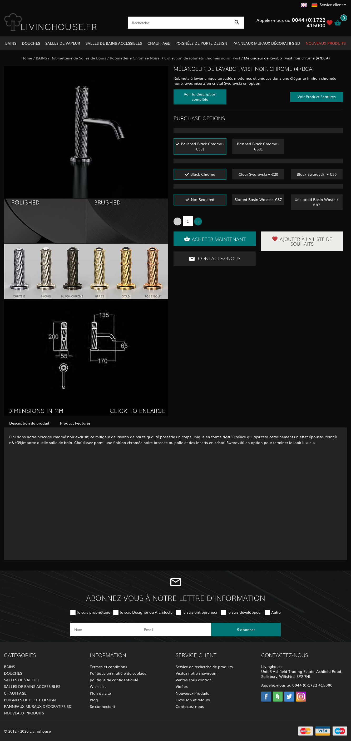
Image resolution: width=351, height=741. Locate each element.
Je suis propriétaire (93, 612)
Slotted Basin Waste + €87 (258, 199)
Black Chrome (202, 174)
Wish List (98, 686)
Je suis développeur (244, 612)
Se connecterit (102, 706)
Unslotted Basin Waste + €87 (317, 202)
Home (26, 58)
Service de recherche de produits (204, 666)
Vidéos (182, 686)
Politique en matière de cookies (118, 673)
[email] (175, 629)
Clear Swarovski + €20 (258, 174)
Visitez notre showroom (196, 673)
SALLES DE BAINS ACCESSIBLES (114, 43)
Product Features (75, 423)
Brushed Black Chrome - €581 (258, 146)
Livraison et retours (193, 699)
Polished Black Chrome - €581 (202, 146)
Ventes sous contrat (193, 679)
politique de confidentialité (114, 679)
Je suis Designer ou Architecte (146, 612)
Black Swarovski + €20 (317, 174)
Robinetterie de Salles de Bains (78, 58)
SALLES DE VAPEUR (62, 43)
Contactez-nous (214, 259)
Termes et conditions (108, 666)
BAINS (10, 43)
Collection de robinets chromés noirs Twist (202, 58)
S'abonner (246, 629)
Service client (331, 4)
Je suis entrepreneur (199, 612)
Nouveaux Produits (192, 693)
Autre (276, 612)
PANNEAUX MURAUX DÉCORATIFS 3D (266, 43)
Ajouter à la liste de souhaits (302, 241)
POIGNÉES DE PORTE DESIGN (201, 43)
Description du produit (29, 423)
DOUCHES (31, 43)
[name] (105, 629)
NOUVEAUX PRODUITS (326, 43)
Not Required (202, 199)
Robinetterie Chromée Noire (135, 58)
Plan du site (100, 693)
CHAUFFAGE (158, 43)
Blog (94, 699)
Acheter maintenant (215, 239)
